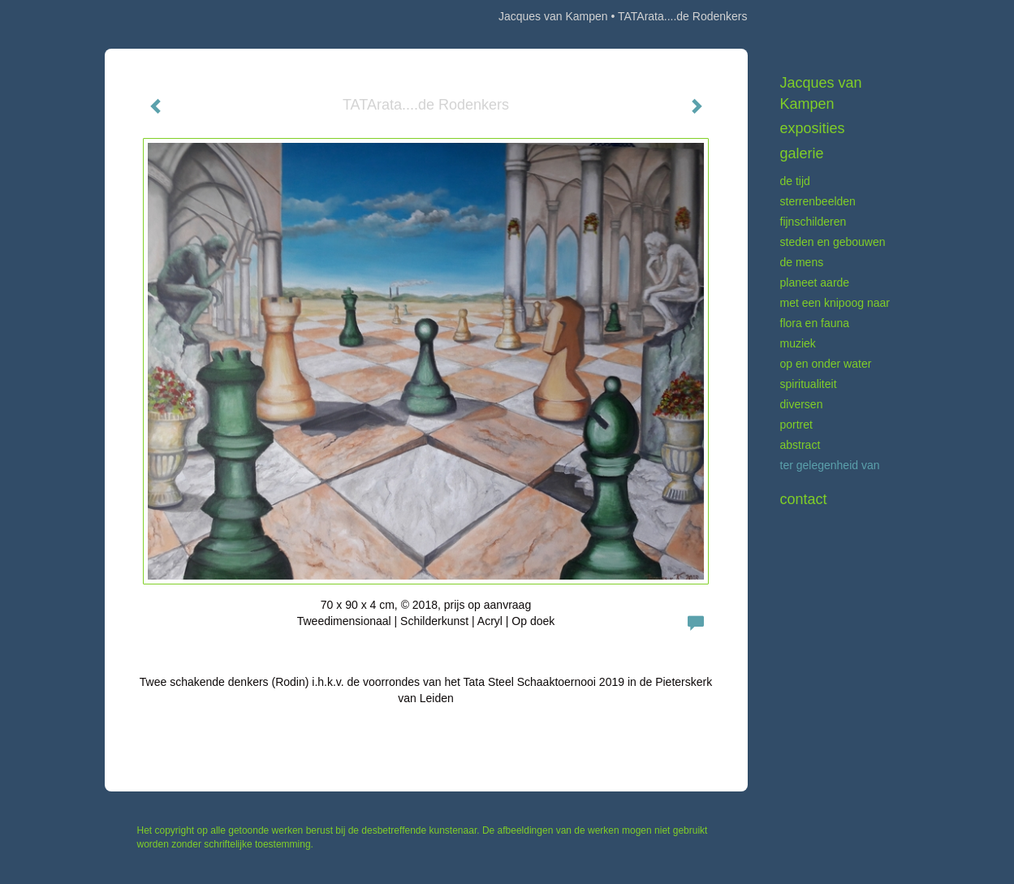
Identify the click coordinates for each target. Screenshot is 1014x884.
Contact (803, 499)
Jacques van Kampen (553, 16)
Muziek (798, 343)
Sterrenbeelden (818, 201)
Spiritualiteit (808, 383)
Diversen (801, 404)
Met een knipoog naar (835, 302)
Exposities (812, 128)
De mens (802, 262)
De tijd (795, 181)
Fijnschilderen (813, 221)
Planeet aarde (815, 282)
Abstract (800, 444)
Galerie (802, 153)
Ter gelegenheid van (830, 465)
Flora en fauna (815, 323)
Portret (796, 424)
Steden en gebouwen (833, 241)
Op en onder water (826, 363)
